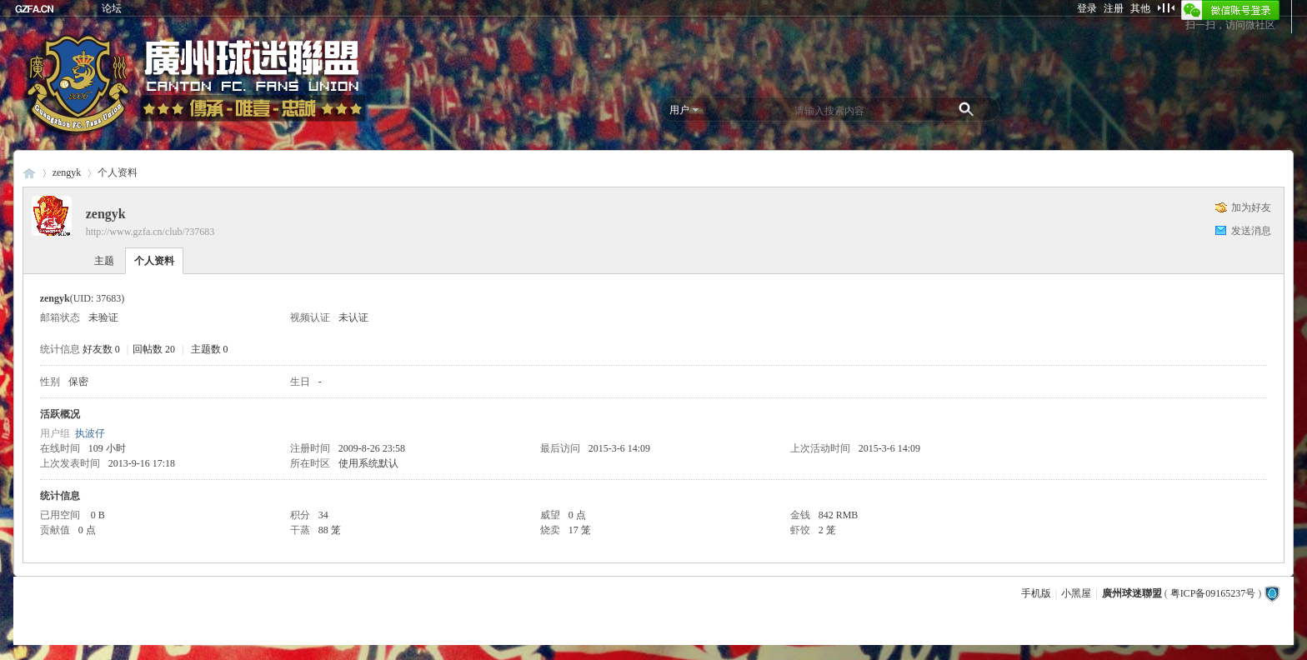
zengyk (67, 172)
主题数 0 (209, 349)
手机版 (1036, 593)
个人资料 (154, 261)
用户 (679, 110)
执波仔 (90, 433)
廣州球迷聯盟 (29, 173)
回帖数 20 (154, 349)
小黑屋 (1076, 593)
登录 (1087, 8)
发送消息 (1251, 231)
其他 (1140, 8)
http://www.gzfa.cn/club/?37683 (150, 232)
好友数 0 (101, 349)
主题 (104, 261)
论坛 (112, 8)
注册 (1114, 8)
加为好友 (1251, 207)
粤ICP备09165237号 (1213, 593)
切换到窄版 (1166, 7)
